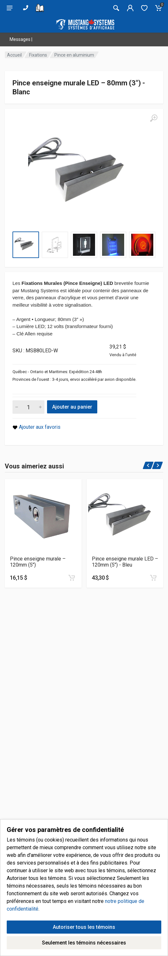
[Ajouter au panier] (71, 578)
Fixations (38, 55)
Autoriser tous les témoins (84, 946)
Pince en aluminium (74, 55)
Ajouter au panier (72, 407)
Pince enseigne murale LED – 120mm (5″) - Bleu (125, 562)
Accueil (14, 55)
